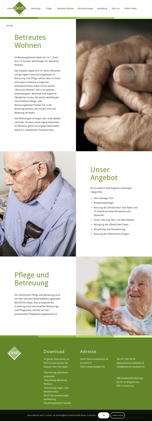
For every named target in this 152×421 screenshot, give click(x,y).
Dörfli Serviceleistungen (56, 395)
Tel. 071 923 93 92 (126, 359)
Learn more (118, 415)
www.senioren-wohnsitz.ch (130, 363)
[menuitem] (9, 8)
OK (104, 415)
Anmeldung (50, 399)
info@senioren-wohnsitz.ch (131, 366)
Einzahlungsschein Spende (57, 403)
